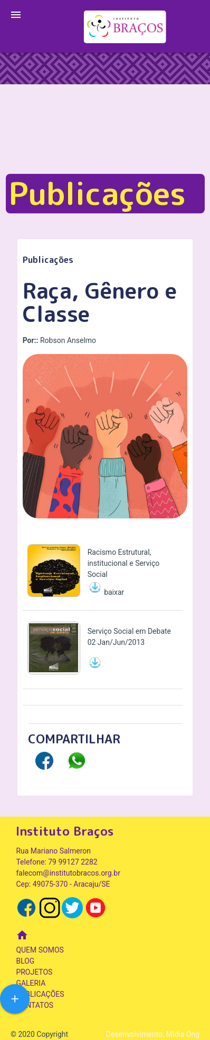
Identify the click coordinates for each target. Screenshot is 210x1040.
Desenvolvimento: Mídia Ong (152, 1034)
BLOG (25, 961)
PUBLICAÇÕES (40, 994)
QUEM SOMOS (39, 950)
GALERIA (30, 983)
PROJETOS (34, 972)
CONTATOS (34, 1005)
